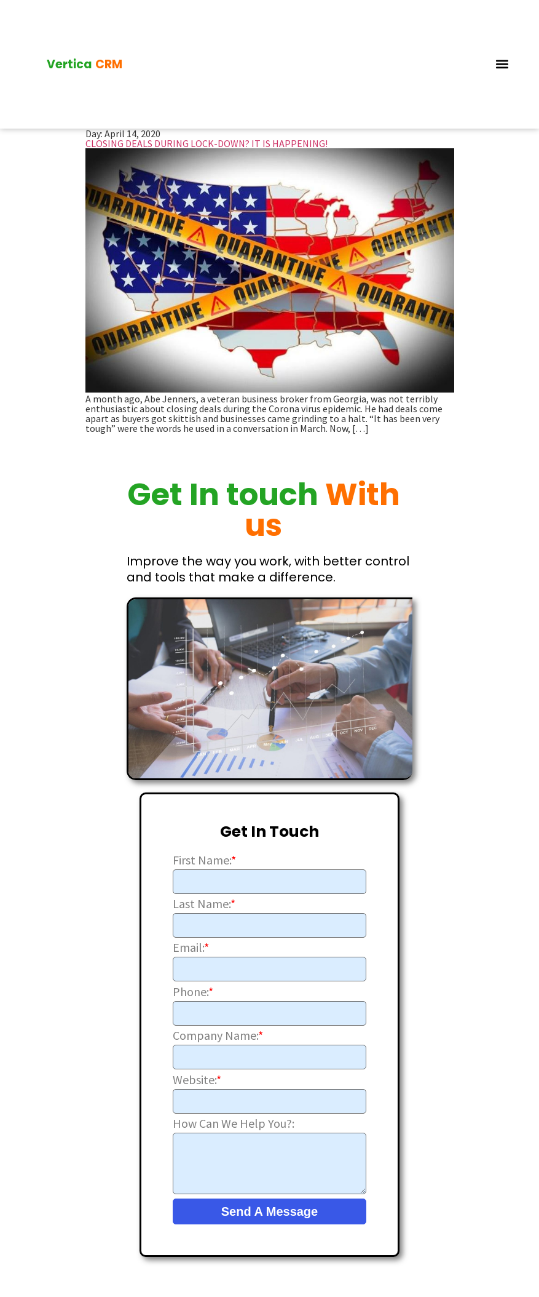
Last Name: (204, 900)
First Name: (204, 856)
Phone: (193, 988)
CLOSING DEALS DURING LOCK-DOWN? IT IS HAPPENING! (206, 140)
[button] (502, 62)
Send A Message (269, 1208)
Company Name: (218, 1032)
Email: (191, 944)
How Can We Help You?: (233, 1120)
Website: (197, 1076)
